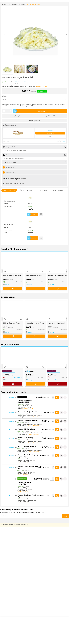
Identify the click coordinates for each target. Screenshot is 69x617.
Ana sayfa (4, 4)
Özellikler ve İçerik (26, 190)
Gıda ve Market (13, 4)
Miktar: (4, 96)
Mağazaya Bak (50, 133)
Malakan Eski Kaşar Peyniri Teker (24, 483)
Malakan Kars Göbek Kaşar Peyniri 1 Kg (58, 275)
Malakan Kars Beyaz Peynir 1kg (26, 496)
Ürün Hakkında (42, 190)
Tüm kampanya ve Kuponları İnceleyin (14, 158)
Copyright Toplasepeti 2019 (21, 525)
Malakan (7, 284)
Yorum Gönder (24, 82)
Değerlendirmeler (58, 190)
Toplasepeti (8, 380)
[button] (34, 99)
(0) (18, 82)
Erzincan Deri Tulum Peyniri (26, 446)
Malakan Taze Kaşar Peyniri (11, 323)
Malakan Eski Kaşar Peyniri (56, 323)
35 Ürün (50, 136)
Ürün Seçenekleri (9, 190)
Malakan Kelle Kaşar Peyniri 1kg (27, 467)
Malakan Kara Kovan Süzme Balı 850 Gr (24, 401)
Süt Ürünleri (22, 4)
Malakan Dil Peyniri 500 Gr (34, 275)
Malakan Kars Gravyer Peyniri (12, 275)
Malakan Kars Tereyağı (25, 437)
